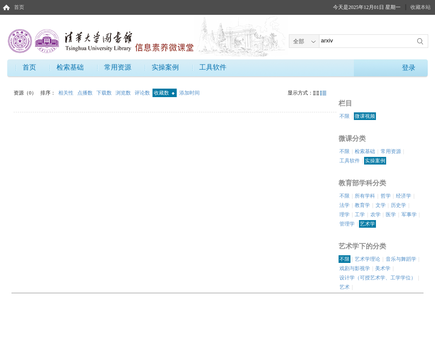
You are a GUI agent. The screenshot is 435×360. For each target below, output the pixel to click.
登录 (408, 67)
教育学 (362, 205)
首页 (19, 7)
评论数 (143, 93)
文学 (381, 205)
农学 (375, 215)
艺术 (344, 287)
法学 (344, 205)
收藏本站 (420, 7)
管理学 (347, 224)
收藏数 (164, 93)
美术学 (382, 268)
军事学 (409, 215)
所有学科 (365, 196)
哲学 (386, 196)
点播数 (85, 93)
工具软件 (212, 67)
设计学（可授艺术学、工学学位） (377, 278)
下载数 (104, 93)
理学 (344, 215)
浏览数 (124, 93)
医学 (391, 215)
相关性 (66, 93)
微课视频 (365, 116)
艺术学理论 (367, 259)
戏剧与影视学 (354, 268)
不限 (344, 116)
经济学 (403, 196)
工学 (360, 215)
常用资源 (117, 67)
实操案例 (165, 67)
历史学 (398, 205)
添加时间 (189, 93)
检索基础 (70, 67)
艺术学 (367, 224)
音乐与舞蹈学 (401, 259)
